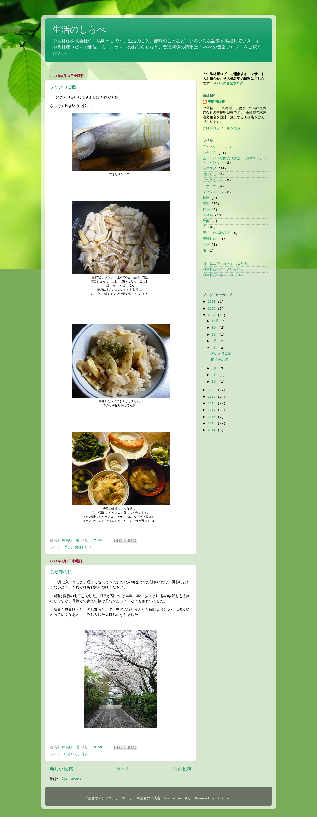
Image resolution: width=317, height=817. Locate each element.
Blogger (224, 798)
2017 (213, 410)
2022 (213, 309)
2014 (213, 430)
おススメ (209, 168)
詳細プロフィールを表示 (221, 128)
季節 (67, 547)
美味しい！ (83, 547)
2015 (213, 423)
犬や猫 (208, 215)
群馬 (206, 209)
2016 (213, 417)
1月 (215, 382)
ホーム (123, 769)
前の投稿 (182, 769)
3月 (215, 368)
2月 (215, 375)
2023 (213, 302)
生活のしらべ (79, 30)
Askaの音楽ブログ (229, 83)
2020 (213, 390)
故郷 (206, 221)
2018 (213, 403)
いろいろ (71, 754)
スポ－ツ (209, 186)
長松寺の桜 (61, 572)
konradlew (173, 798)
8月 (215, 328)
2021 (213, 315)
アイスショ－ (213, 147)
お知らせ (209, 174)
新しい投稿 (61, 769)
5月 (215, 341)
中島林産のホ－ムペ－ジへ (223, 275)
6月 (215, 334)
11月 (216, 321)
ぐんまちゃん (213, 180)
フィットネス (213, 192)
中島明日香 (216, 102)
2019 (213, 397)
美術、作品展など (216, 233)
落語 (206, 245)
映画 (206, 198)
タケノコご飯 (63, 87)
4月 (215, 348)
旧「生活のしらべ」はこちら (225, 263)
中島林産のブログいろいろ (223, 269)
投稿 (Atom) (70, 779)
